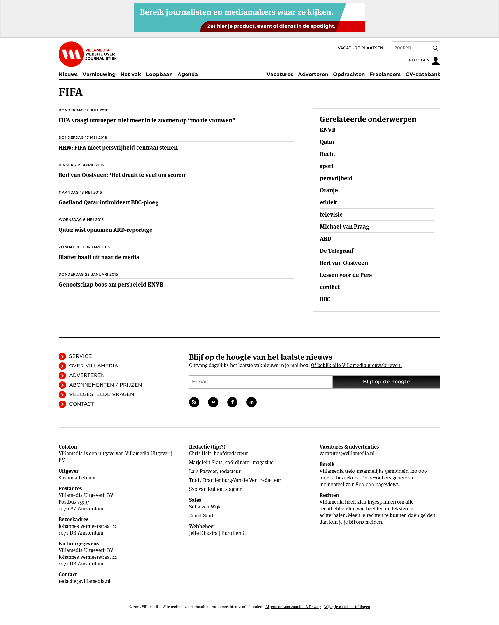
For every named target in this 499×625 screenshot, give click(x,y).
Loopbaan (159, 74)
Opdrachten (349, 74)
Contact (81, 404)
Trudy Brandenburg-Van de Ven (223, 480)
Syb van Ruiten (205, 489)
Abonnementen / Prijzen (105, 385)
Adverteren (313, 74)
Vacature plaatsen (360, 48)
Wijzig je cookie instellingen (347, 606)
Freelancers (385, 74)
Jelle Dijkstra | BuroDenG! (217, 533)
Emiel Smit (201, 515)
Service (80, 356)
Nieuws (68, 74)
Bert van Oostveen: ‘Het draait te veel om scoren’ (123, 175)
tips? (218, 447)
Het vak (130, 74)
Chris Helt (200, 453)
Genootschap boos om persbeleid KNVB (111, 284)
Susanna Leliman (78, 477)
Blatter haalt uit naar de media (99, 257)
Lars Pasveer (203, 471)
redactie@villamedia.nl (84, 581)
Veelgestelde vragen (101, 394)
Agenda (187, 74)
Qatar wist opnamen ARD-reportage (105, 229)
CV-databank (422, 74)
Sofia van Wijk (205, 506)
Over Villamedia (93, 366)
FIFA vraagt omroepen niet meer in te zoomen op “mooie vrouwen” (147, 120)
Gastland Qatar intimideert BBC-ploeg (108, 202)
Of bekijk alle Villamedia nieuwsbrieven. (356, 365)
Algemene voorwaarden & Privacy (293, 606)
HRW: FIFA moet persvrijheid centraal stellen (118, 147)
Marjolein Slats (205, 462)
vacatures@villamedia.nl (347, 453)
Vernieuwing (99, 74)
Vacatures (279, 74)
